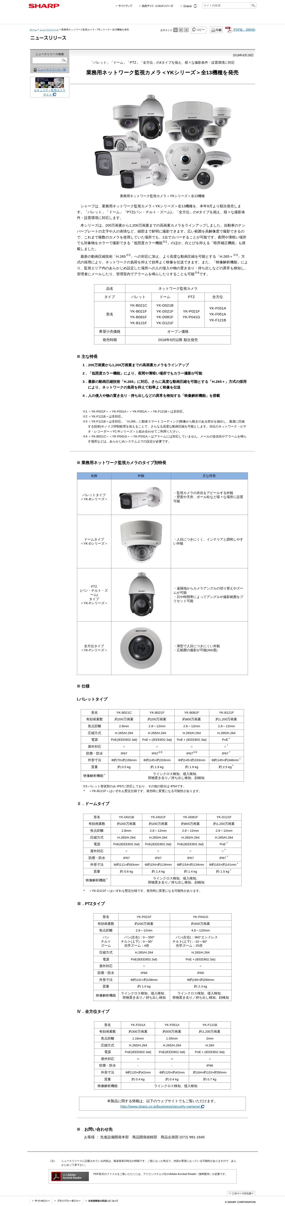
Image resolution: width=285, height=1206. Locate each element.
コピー (199, 29)
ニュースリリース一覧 (52, 69)
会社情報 (38, 18)
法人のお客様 (114, 18)
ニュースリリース (215, 18)
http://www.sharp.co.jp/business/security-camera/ (162, 1106)
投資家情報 (147, 18)
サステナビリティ (170, 18)
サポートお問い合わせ (243, 18)
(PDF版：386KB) (240, 29)
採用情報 (192, 18)
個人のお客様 (71, 18)
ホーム (33, 29)
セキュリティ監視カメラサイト (49, 88)
